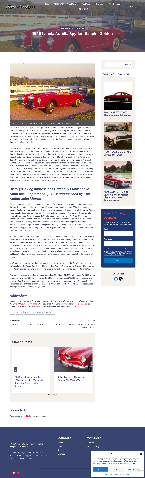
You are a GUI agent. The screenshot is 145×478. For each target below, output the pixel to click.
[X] (18, 473)
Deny (117, 469)
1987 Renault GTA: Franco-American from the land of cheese (74, 323)
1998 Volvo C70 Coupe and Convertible (30, 322)
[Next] (89, 369)
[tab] (48, 394)
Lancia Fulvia (79, 304)
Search (128, 64)
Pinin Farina (29, 313)
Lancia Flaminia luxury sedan (25, 304)
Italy (71, 28)
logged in (25, 416)
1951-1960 (64, 28)
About (60, 446)
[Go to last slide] (15, 369)
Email (106, 229)
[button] (141, 454)
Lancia (77, 28)
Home (47, 4)
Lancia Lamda (76, 307)
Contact (61, 454)
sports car (50, 313)
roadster (40, 313)
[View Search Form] (131, 6)
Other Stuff (83, 9)
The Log (61, 450)
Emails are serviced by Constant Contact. (114, 254)
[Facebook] (14, 473)
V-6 (83, 28)
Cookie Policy (109, 474)
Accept (100, 469)
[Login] (139, 6)
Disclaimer (91, 443)
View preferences (134, 469)
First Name (108, 239)
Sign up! (118, 260)
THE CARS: (59, 4)
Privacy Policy (118, 474)
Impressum (126, 474)
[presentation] (31, 359)
